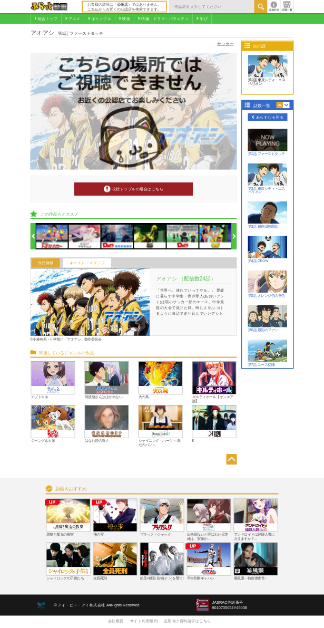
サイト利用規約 (144, 621)
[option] (52, 236)
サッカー (225, 43)
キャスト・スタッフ (87, 263)
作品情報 (46, 263)
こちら (93, 9)
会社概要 (116, 621)
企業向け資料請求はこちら (187, 621)
